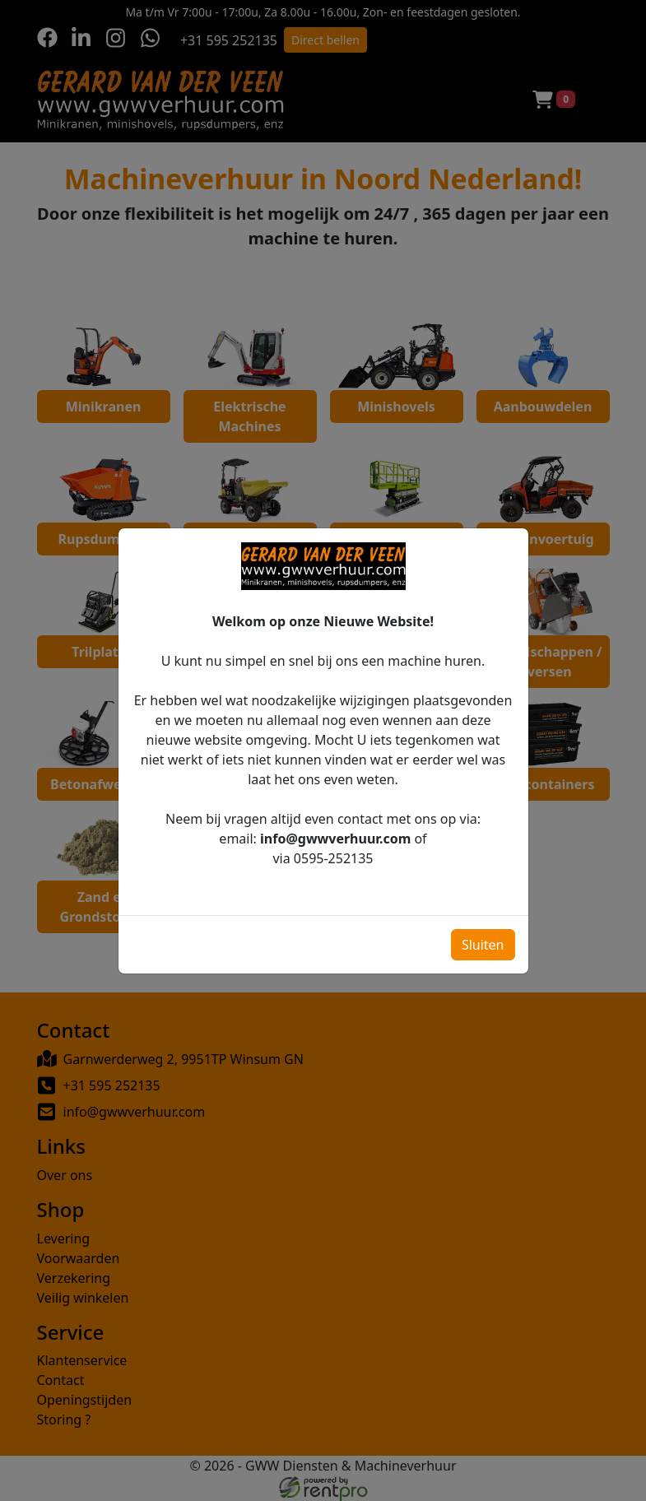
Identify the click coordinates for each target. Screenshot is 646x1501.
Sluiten (483, 934)
